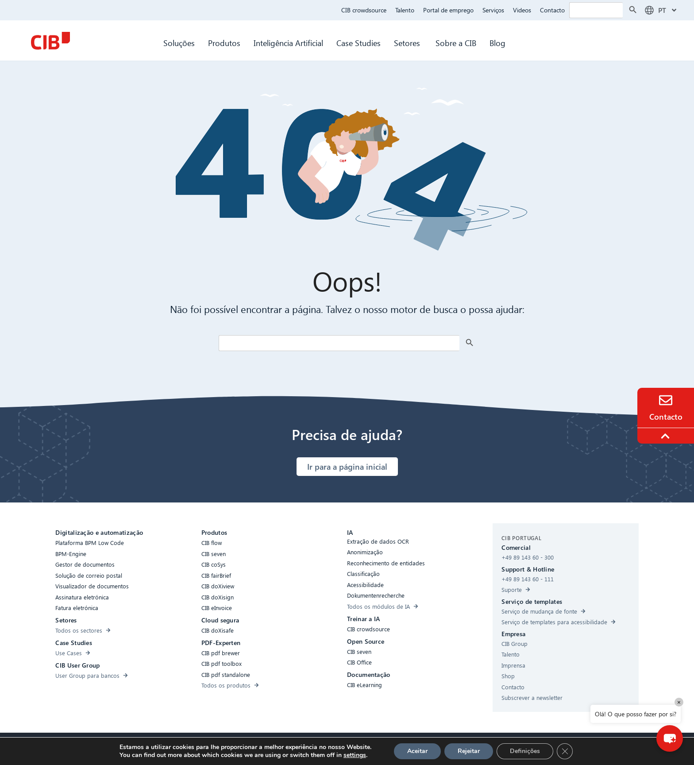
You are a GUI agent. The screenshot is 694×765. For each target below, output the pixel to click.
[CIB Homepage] (50, 41)
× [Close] (679, 702)
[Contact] (665, 400)
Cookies (306, 748)
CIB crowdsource (363, 10)
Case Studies (358, 42)
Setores (408, 42)
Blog (497, 42)
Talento (404, 10)
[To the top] (666, 436)
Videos (522, 10)
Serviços (493, 10)
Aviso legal (397, 748)
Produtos (224, 42)
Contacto (552, 10)
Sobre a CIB (456, 42)
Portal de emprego (448, 10)
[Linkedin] (423, 749)
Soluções (179, 42)
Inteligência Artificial (288, 42)
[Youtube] (441, 749)
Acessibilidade (229, 748)
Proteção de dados (349, 748)
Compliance (272, 748)
